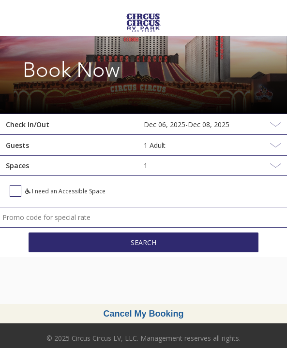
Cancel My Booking (143, 314)
